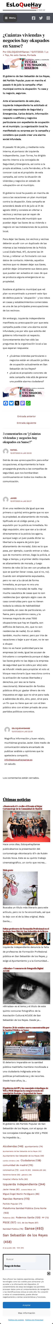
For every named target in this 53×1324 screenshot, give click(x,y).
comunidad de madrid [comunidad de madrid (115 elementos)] (18, 1165)
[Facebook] (33, 18)
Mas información (26, 1313)
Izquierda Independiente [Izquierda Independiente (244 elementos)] (24, 1184)
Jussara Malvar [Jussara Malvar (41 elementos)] (28, 1189)
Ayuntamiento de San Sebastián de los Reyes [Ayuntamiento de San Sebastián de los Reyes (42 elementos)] (22, 1151)
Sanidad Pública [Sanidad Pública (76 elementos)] (13, 1229)
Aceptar (27, 1305)
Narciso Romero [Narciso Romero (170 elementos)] (16, 1198)
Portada (31, 55)
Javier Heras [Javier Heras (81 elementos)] (11, 1189)
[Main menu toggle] (10, 18)
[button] (48, 1273)
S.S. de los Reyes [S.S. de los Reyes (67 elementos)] (28, 1223)
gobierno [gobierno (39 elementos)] (27, 1174)
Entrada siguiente (26, 423)
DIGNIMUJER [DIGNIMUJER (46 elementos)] (39, 1170)
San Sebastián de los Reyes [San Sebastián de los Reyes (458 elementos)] (25, 1239)
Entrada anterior (26, 416)
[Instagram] (48, 18)
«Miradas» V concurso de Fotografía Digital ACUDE (23, 969)
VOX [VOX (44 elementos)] (20, 1248)
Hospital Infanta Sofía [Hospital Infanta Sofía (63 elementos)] (15, 1179)
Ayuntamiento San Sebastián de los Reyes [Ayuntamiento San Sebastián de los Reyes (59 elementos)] (23, 1156)
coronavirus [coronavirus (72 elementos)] (11, 1170)
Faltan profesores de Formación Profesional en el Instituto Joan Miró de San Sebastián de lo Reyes (26, 930)
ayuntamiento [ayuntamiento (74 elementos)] (34, 1146)
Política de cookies (16, 1320)
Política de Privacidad (34, 1320)
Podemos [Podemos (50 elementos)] (8, 1217)
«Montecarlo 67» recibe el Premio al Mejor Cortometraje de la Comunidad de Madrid (22, 807)
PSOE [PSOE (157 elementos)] (9, 1222)
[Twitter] (41, 18)
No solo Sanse (18, 55)
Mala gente (8, 870)
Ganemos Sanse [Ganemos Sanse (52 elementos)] (11, 1175)
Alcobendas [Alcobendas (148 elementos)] (13, 1146)
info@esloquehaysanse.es (18, 759)
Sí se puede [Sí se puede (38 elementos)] (9, 1247)
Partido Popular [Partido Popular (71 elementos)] (12, 1204)
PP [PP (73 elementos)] (45, 1218)
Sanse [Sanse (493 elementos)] (34, 1228)
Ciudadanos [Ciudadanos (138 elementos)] (31, 1160)
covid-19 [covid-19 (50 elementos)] (25, 1170)
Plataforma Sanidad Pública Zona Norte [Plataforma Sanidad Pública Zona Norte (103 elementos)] (24, 1211)
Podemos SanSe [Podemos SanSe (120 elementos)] (28, 1217)
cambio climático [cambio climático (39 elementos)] (11, 1160)
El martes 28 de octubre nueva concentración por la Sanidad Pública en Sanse (26, 1029)
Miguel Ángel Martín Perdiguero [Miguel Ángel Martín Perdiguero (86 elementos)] (21, 1194)
